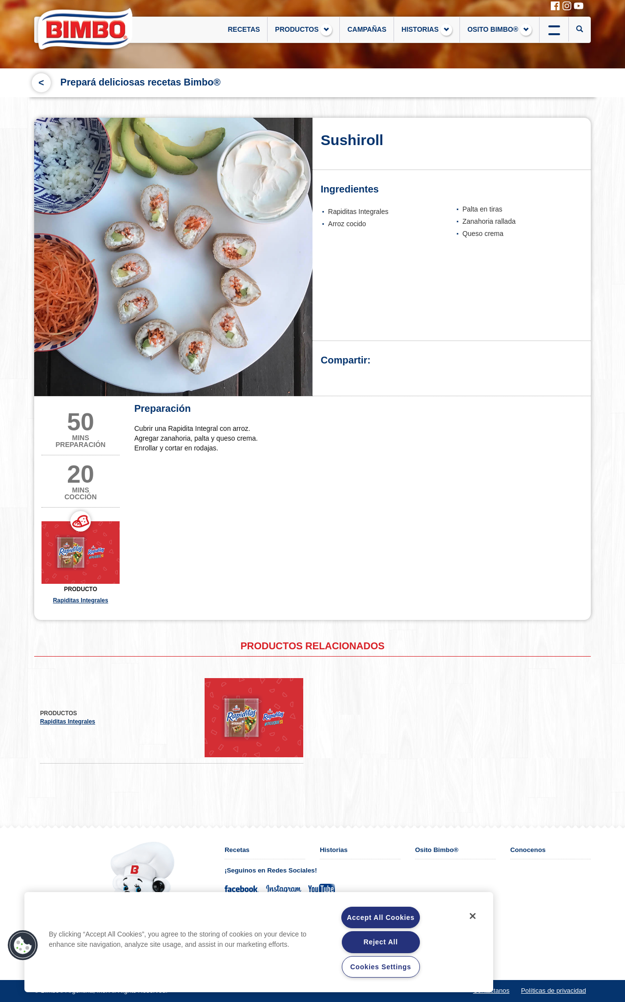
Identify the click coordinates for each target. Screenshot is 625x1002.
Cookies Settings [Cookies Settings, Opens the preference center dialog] (380, 967)
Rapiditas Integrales (80, 600)
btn (554, 29)
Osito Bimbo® (436, 849)
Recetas (237, 849)
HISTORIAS (426, 30)
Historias (334, 849)
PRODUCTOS (303, 30)
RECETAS (244, 29)
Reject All (380, 942)
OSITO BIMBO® (499, 30)
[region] (258, 942)
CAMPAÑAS (366, 29)
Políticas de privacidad (553, 990)
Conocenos (527, 849)
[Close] (472, 916)
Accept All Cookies (381, 917)
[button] (23, 945)
